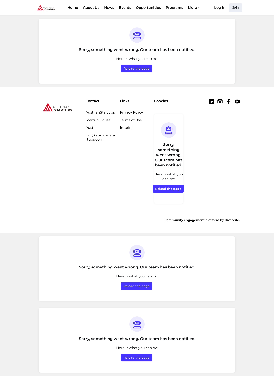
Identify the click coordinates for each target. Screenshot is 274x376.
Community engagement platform (191, 220)
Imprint (126, 128)
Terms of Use (131, 120)
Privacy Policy (131, 112)
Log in (220, 8)
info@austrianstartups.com (100, 137)
